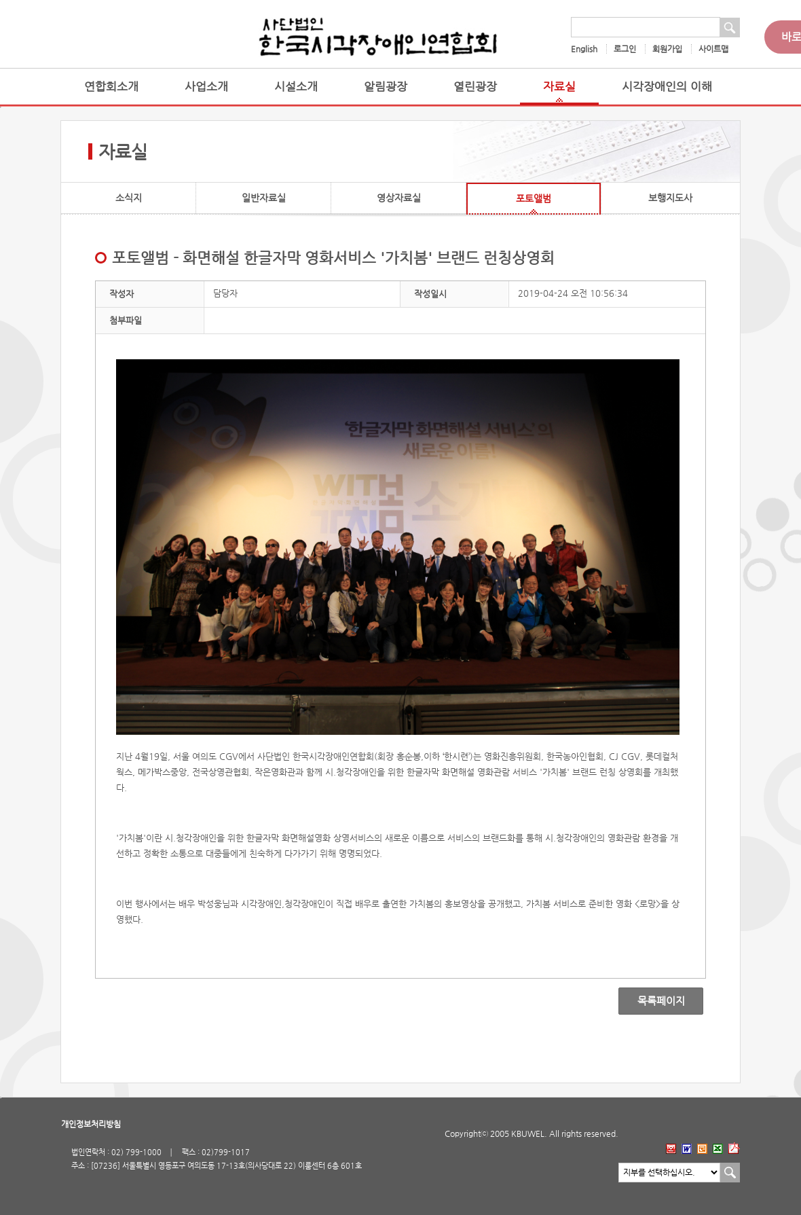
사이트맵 (713, 49)
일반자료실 (264, 197)
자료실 (559, 86)
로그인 (625, 49)
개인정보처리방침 (91, 1124)
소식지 (128, 197)
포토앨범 (533, 198)
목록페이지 (651, 1001)
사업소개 (206, 86)
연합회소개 (111, 86)
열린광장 (475, 86)
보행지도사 (670, 197)
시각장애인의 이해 (667, 86)
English (584, 49)
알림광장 (385, 86)
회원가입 (667, 49)
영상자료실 (399, 197)
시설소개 (296, 86)
